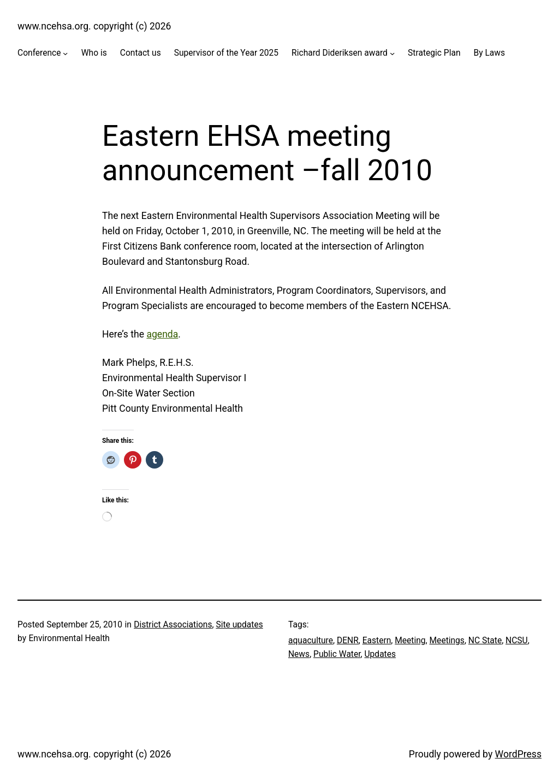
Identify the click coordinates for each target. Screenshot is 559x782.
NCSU (517, 640)
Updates (380, 654)
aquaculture (310, 640)
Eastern (376, 640)
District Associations (173, 625)
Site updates (239, 625)
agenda (162, 334)
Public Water (337, 654)
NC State (485, 640)
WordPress (518, 754)
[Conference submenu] (65, 53)
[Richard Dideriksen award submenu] (392, 53)
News (299, 654)
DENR (348, 640)
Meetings (447, 640)
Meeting (410, 640)
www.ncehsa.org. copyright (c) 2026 (94, 26)
